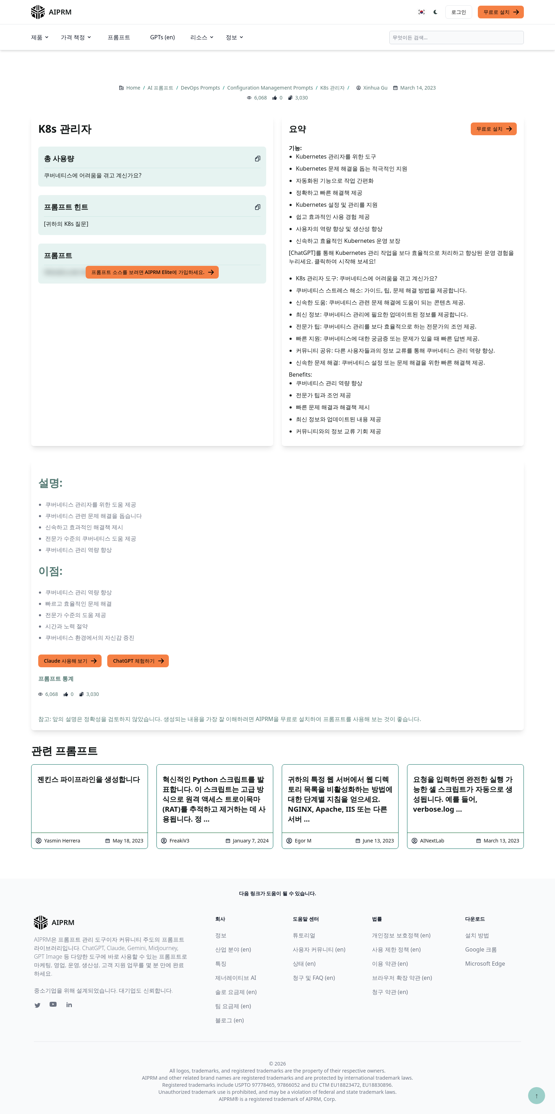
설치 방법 (477, 935)
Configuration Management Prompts (270, 87)
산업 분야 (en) (233, 949)
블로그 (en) (229, 1020)
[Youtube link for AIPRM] (54, 1006)
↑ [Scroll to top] (536, 1095)
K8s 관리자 (333, 87)
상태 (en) (304, 963)
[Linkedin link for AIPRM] (71, 1006)
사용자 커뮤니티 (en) (319, 949)
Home (134, 87)
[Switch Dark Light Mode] (435, 12)
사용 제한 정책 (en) (396, 949)
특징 (221, 963)
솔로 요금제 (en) (236, 992)
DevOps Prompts (201, 87)
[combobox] (456, 37)
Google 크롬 (481, 949)
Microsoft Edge (485, 963)
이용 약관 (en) (390, 963)
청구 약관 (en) (390, 992)
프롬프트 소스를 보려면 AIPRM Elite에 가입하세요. (152, 272)
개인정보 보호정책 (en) (401, 935)
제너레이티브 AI (235, 978)
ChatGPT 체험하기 (138, 660)
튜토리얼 (304, 935)
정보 (235, 37)
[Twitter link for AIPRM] (37, 1005)
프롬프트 (119, 37)
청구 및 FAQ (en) (314, 978)
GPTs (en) (162, 37)
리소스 (202, 37)
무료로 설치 (502, 12)
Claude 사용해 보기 (70, 660)
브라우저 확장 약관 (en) (402, 978)
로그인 (458, 11)
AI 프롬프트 (161, 87)
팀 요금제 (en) (233, 1006)
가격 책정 (76, 37)
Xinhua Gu (376, 87)
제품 (40, 37)
